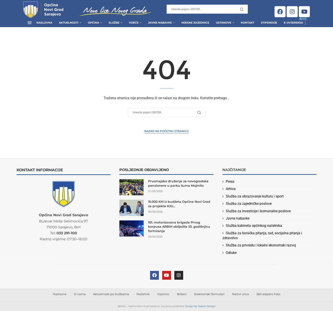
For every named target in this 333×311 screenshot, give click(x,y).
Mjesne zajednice (195, 22)
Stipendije (269, 22)
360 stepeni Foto (268, 294)
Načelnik (143, 294)
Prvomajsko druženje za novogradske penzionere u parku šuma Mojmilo (178, 183)
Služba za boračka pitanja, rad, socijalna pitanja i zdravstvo (262, 235)
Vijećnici (163, 294)
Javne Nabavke (160, 22)
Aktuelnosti (68, 22)
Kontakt (247, 22)
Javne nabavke (237, 218)
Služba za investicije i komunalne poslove (258, 211)
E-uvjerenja (293, 21)
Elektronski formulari (209, 294)
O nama (80, 294)
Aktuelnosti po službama (111, 294)
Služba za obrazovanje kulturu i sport (255, 196)
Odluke (231, 253)
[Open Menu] (30, 23)
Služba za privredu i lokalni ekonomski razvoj (261, 245)
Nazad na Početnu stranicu (166, 131)
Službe (114, 22)
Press (230, 181)
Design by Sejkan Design (200, 306)
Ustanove (223, 22)
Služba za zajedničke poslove (249, 203)
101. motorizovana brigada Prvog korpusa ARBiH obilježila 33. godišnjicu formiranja (179, 226)
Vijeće (134, 22)
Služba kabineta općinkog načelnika (254, 225)
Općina (93, 22)
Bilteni (182, 294)
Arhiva (231, 189)
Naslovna (44, 22)
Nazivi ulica (240, 294)
